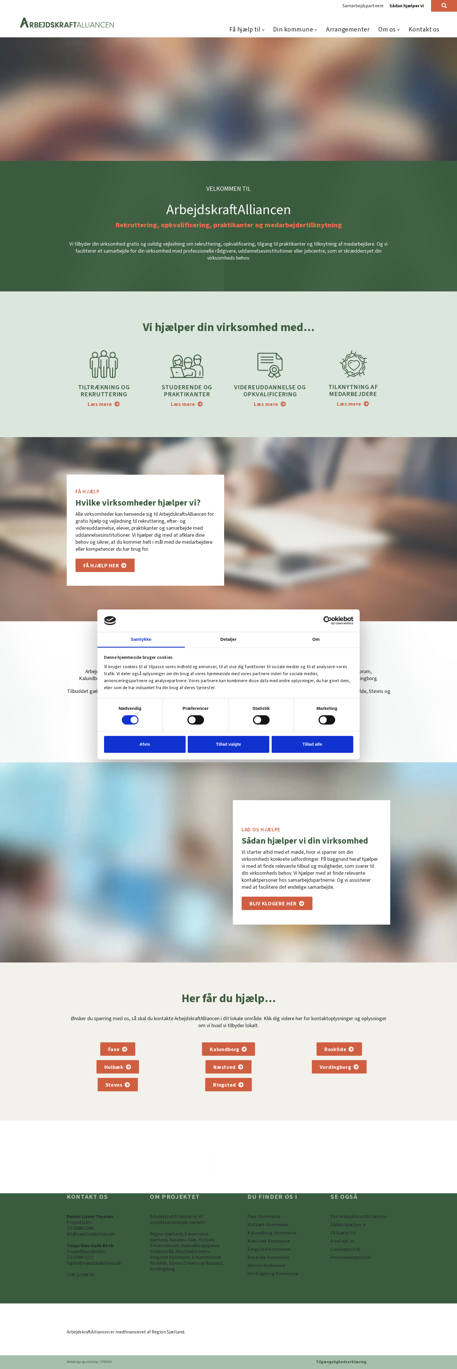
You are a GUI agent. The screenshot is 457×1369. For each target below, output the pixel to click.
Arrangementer (348, 29)
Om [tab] (315, 639)
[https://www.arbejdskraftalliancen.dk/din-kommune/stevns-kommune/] (266, 1265)
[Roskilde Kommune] (339, 1049)
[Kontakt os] (343, 1241)
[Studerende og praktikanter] (187, 404)
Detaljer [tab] (228, 639)
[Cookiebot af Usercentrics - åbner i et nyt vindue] (327, 620)
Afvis (144, 744)
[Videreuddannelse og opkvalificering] (270, 404)
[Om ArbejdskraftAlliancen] (359, 1217)
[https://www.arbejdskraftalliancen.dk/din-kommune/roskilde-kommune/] (268, 1257)
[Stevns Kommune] (118, 1084)
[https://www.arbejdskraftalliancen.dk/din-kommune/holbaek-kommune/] (267, 1225)
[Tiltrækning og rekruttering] (104, 404)
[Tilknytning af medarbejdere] (353, 404)
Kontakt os (424, 29)
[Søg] (444, 6)
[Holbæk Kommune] (117, 1067)
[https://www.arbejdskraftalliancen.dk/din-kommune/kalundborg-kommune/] (272, 1233)
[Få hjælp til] (105, 565)
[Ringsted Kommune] (228, 1084)
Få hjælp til (245, 29)
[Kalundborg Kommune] (228, 1049)
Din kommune (293, 29)
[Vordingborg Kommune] (339, 1067)
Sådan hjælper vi (406, 6)
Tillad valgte (228, 744)
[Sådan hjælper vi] (277, 903)
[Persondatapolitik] (345, 1249)
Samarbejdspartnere (363, 6)
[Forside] (67, 23)
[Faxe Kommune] (118, 1049)
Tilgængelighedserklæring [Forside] (341, 1362)
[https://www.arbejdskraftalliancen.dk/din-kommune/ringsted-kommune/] (269, 1249)
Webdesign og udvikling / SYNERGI (89, 1362)
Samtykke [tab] (141, 639)
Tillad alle (312, 744)
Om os (387, 29)
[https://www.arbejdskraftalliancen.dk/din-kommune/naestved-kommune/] (268, 1241)
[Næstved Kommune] (228, 1067)
